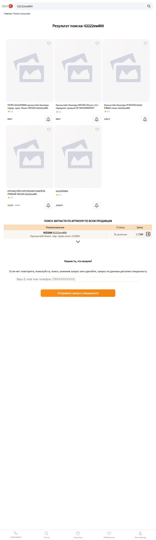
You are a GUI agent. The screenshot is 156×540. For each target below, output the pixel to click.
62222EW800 (62, 191)
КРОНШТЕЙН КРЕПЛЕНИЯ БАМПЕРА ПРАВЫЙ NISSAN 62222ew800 (26, 193)
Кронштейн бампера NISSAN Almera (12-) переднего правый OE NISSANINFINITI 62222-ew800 (77, 107)
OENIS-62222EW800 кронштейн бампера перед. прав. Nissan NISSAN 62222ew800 (28, 106)
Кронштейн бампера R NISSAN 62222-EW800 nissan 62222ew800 (123, 106)
